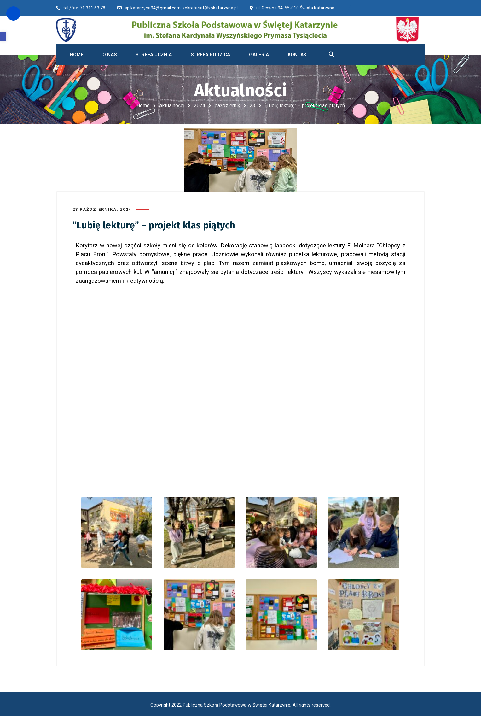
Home (143, 106)
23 (252, 106)
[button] (3, 36)
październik (227, 106)
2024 (199, 106)
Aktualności (171, 106)
